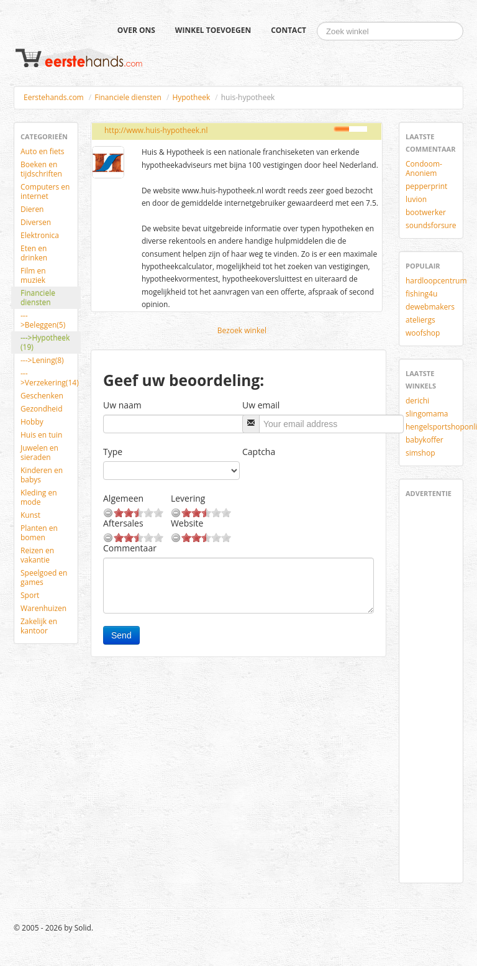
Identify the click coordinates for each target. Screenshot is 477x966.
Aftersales (123, 523)
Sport (29, 595)
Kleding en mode (38, 497)
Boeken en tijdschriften (41, 169)
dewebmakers (430, 306)
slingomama (427, 413)
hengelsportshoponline (436, 426)
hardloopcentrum (436, 280)
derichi (417, 400)
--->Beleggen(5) (42, 320)
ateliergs (420, 320)
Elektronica (39, 235)
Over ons (136, 30)
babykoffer (424, 440)
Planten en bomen (39, 533)
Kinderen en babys (41, 475)
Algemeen (123, 498)
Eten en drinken (33, 253)
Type (112, 452)
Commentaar (130, 548)
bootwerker (426, 212)
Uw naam (122, 405)
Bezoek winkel (241, 330)
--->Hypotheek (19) (45, 342)
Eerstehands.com (54, 97)
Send (121, 635)
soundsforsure (431, 225)
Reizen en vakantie (37, 555)
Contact (288, 30)
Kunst (30, 515)
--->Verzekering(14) (49, 378)
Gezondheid (41, 408)
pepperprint (426, 186)
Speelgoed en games (43, 577)
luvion (416, 199)
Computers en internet (45, 191)
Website (187, 523)
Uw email (260, 405)
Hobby (31, 421)
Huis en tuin (41, 435)
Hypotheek (191, 97)
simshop (420, 453)
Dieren (31, 209)
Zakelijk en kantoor (38, 626)
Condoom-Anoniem (424, 168)
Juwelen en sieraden (39, 452)
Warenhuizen (43, 608)
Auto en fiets (42, 151)
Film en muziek (33, 275)
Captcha (258, 452)
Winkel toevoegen (213, 30)
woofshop (423, 333)
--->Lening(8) (42, 360)
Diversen (35, 222)
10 (158, 512)
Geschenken (41, 395)
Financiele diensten (127, 97)
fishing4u (421, 293)
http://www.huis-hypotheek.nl (155, 130)
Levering (188, 498)
